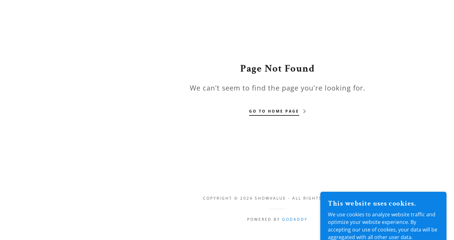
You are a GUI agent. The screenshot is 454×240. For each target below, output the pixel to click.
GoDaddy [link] (295, 219)
